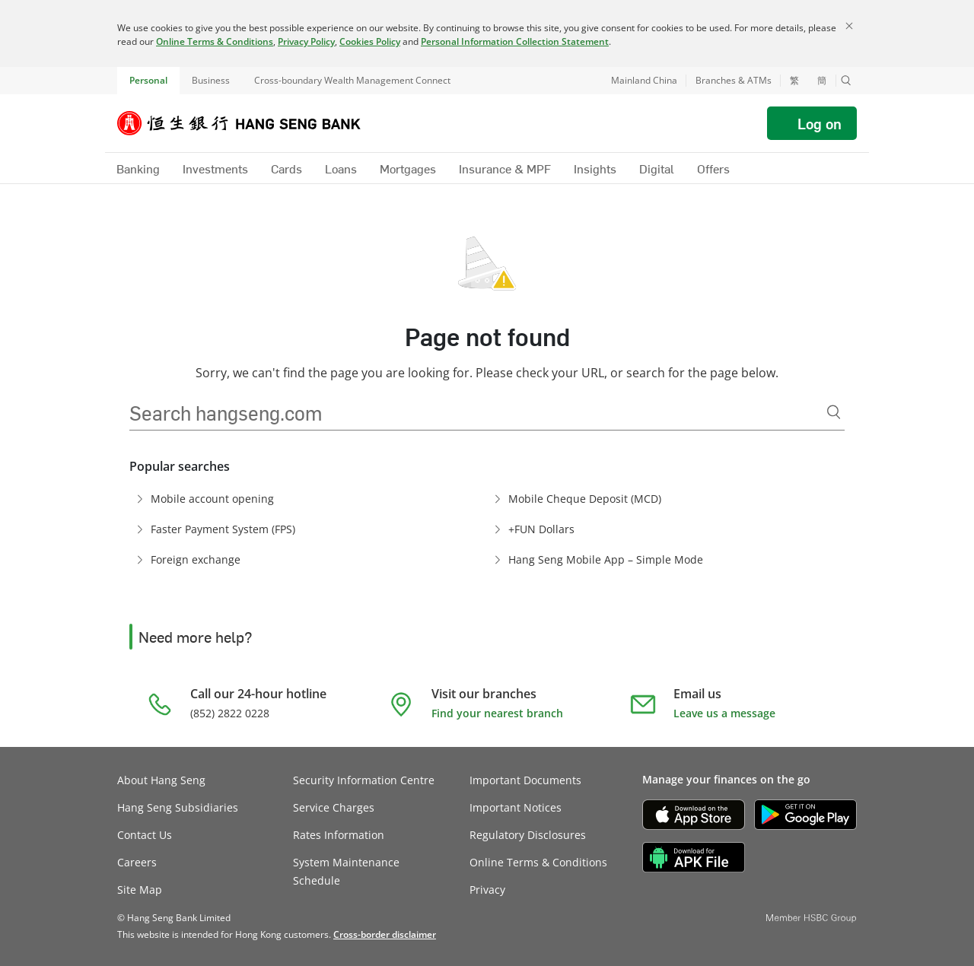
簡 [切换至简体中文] (821, 80)
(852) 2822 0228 (229, 713)
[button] (846, 80)
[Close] (849, 25)
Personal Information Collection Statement (515, 41)
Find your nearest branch (497, 713)
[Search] (834, 412)
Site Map (139, 889)
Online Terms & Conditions (214, 41)
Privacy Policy (306, 41)
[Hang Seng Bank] (250, 123)
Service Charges (333, 807)
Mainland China (644, 80)
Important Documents (525, 780)
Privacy (487, 889)
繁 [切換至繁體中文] (794, 80)
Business (211, 80)
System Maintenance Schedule (346, 871)
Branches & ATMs (733, 80)
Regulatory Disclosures (527, 835)
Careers (137, 862)
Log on (819, 123)
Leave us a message (724, 713)
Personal (148, 80)
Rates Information (338, 835)
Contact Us (144, 835)
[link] (384, 934)
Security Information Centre (363, 780)
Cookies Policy (369, 41)
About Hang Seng (161, 780)
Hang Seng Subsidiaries (177, 807)
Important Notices (515, 807)
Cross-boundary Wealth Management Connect (352, 80)
